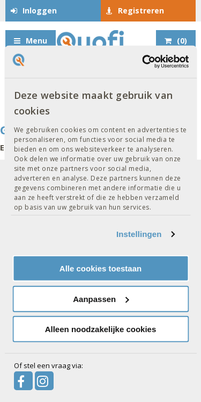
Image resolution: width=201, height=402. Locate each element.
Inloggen (40, 10)
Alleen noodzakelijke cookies (101, 329)
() (182, 40)
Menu (36, 40)
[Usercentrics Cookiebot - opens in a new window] (143, 62)
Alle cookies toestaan (100, 268)
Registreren (141, 10)
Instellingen (139, 234)
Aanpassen (101, 299)
